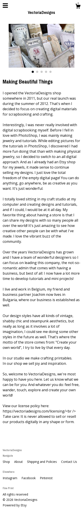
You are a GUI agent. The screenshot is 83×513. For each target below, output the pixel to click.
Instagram (10, 478)
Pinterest (46, 478)
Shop (7, 462)
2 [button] (37, 72)
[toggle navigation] (5, 5)
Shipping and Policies (42, 462)
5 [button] (50, 72)
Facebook (29, 478)
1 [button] (33, 72)
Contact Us (69, 462)
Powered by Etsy (15, 505)
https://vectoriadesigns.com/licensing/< (35, 411)
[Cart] (77, 6)
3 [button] (42, 72)
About (19, 462)
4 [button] (46, 72)
